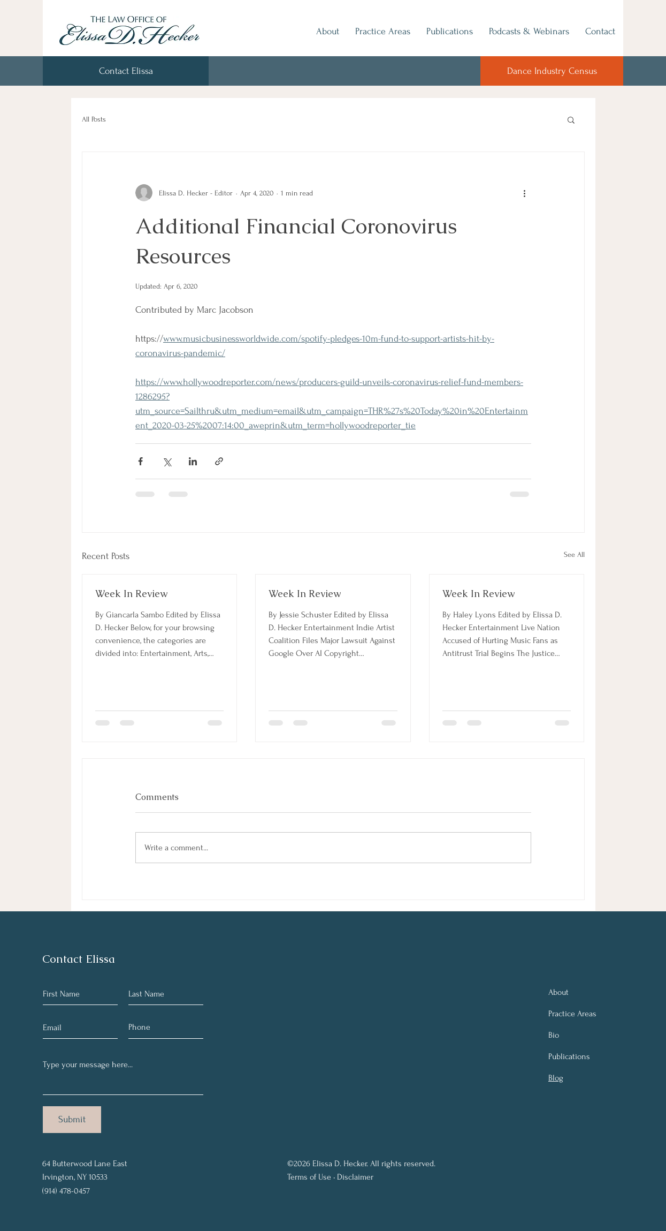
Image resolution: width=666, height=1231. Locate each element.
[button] (571, 119)
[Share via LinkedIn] (193, 461)
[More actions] (524, 192)
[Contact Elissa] (126, 71)
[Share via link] (219, 461)
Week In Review (131, 593)
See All (574, 554)
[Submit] (72, 1119)
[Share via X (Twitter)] (167, 461)
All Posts (94, 119)
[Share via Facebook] (140, 461)
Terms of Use (309, 1177)
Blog (555, 1078)
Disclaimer (355, 1177)
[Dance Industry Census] (551, 71)
